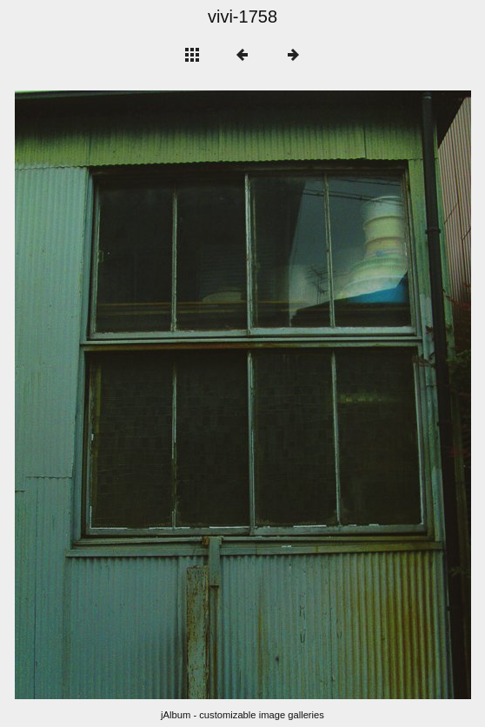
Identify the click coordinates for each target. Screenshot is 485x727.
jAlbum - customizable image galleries (242, 715)
